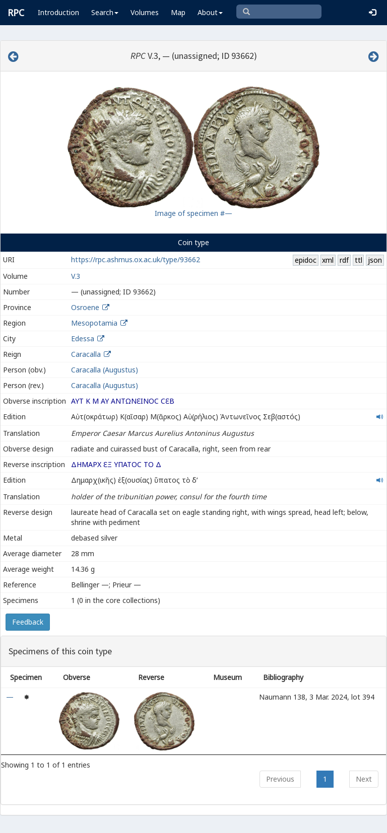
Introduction (58, 12)
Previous (280, 779)
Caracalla (86, 354)
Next (364, 779)
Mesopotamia (94, 323)
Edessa (82, 338)
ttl (358, 260)
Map (178, 12)
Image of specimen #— (193, 213)
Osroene (85, 307)
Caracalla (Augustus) (104, 369)
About (210, 12)
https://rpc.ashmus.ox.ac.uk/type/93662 (135, 259)
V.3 (75, 276)
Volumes (145, 12)
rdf (344, 260)
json (375, 260)
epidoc (305, 260)
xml (328, 260)
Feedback (27, 622)
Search (104, 12)
